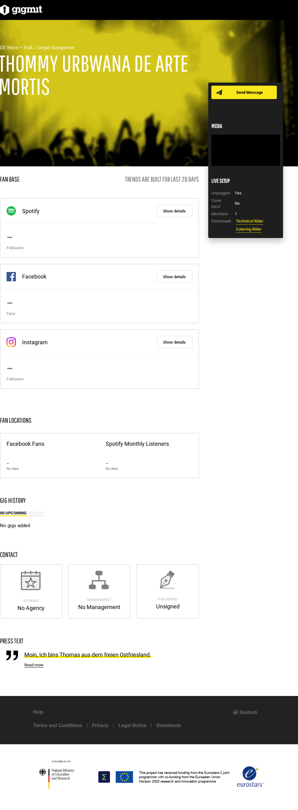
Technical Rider (249, 221)
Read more (33, 665)
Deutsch (248, 712)
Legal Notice (132, 725)
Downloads (168, 725)
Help (38, 712)
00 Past (36, 513)
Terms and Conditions (57, 725)
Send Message (249, 92)
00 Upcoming (13, 513)
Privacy (100, 725)
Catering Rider (249, 229)
